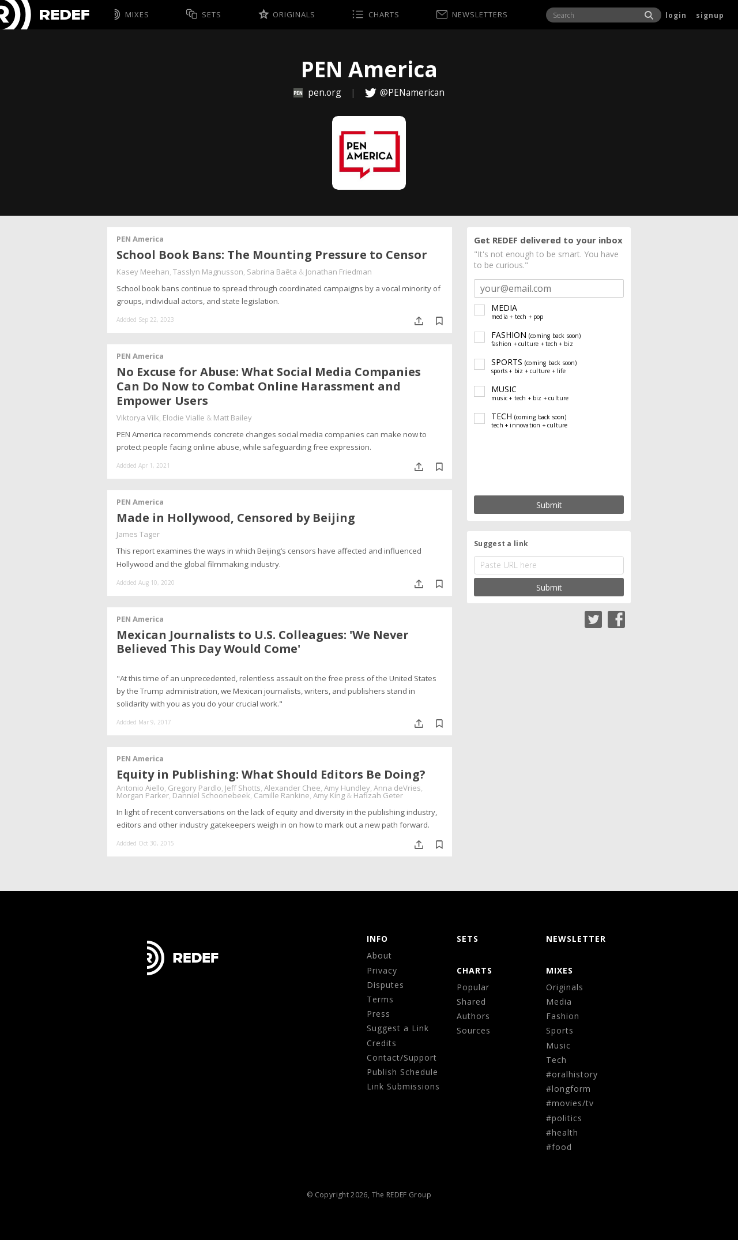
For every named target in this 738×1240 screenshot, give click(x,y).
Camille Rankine (282, 795)
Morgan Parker (142, 795)
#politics (564, 1118)
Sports (560, 1030)
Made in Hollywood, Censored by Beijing (235, 517)
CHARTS (474, 970)
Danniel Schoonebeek (211, 795)
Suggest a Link (398, 1028)
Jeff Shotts (243, 788)
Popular (473, 987)
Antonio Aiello (140, 788)
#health (562, 1132)
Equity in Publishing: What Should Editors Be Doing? (271, 774)
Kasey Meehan (143, 271)
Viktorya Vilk (137, 417)
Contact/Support (402, 1057)
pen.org (318, 92)
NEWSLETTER (576, 938)
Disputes (385, 984)
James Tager (138, 534)
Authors (473, 1015)
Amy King (329, 795)
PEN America (140, 239)
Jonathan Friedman (339, 271)
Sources (474, 1030)
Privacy (382, 970)
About (379, 955)
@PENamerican (412, 92)
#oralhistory (572, 1074)
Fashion (562, 1015)
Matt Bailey (232, 417)
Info (377, 938)
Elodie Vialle (184, 417)
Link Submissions (403, 1086)
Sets (468, 938)
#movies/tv (570, 1103)
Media (559, 1001)
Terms (380, 999)
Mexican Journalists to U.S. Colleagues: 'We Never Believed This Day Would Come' (262, 642)
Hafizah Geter (378, 795)
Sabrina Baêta (272, 271)
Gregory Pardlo (194, 788)
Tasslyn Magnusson (208, 271)
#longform (568, 1088)
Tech (556, 1059)
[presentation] (549, 463)
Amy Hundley (347, 788)
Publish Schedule (402, 1071)
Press (378, 1013)
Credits (382, 1043)
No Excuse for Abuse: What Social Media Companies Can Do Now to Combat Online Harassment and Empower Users (268, 386)
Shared (471, 1001)
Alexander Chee (292, 788)
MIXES (559, 970)
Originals (564, 987)
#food (559, 1146)
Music (558, 1045)
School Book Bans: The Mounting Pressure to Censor (271, 254)
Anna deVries (397, 788)
